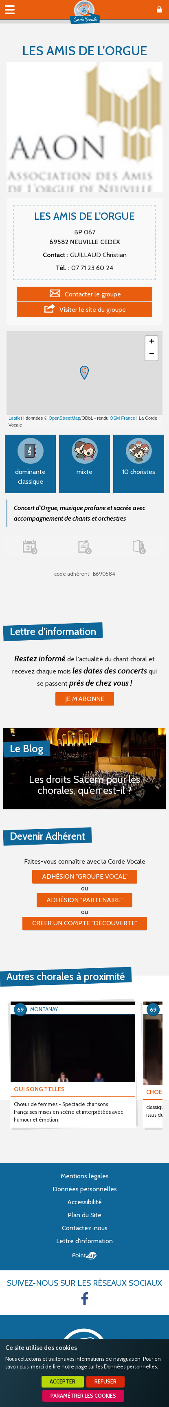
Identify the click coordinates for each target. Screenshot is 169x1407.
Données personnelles (130, 1367)
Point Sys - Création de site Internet (84, 1256)
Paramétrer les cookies (83, 1396)
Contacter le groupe (93, 294)
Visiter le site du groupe (92, 309)
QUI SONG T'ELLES (39, 1089)
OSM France (122, 418)
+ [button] (151, 342)
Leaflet (15, 418)
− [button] (151, 354)
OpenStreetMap (64, 418)
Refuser (105, 1382)
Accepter (62, 1382)
